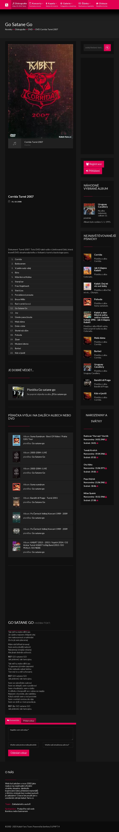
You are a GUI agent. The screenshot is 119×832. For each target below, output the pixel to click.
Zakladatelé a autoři (21, 804)
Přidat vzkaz (28, 721)
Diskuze (101, 4)
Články (86, 4)
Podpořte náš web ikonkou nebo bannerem (19, 809)
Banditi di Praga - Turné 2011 (44, 498)
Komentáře (13, 720)
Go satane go (46, 389)
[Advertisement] (40, 169)
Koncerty (36, 4)
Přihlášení (93, 170)
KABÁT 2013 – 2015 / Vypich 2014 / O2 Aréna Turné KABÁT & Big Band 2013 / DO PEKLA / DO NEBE (45, 545)
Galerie (68, 4)
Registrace (94, 164)
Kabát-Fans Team (24, 827)
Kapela (52, 4)
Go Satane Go (38, 456)
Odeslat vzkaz (19, 752)
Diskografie (19, 4)
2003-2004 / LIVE (38, 452)
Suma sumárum (37, 484)
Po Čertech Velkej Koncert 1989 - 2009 (49, 513)
